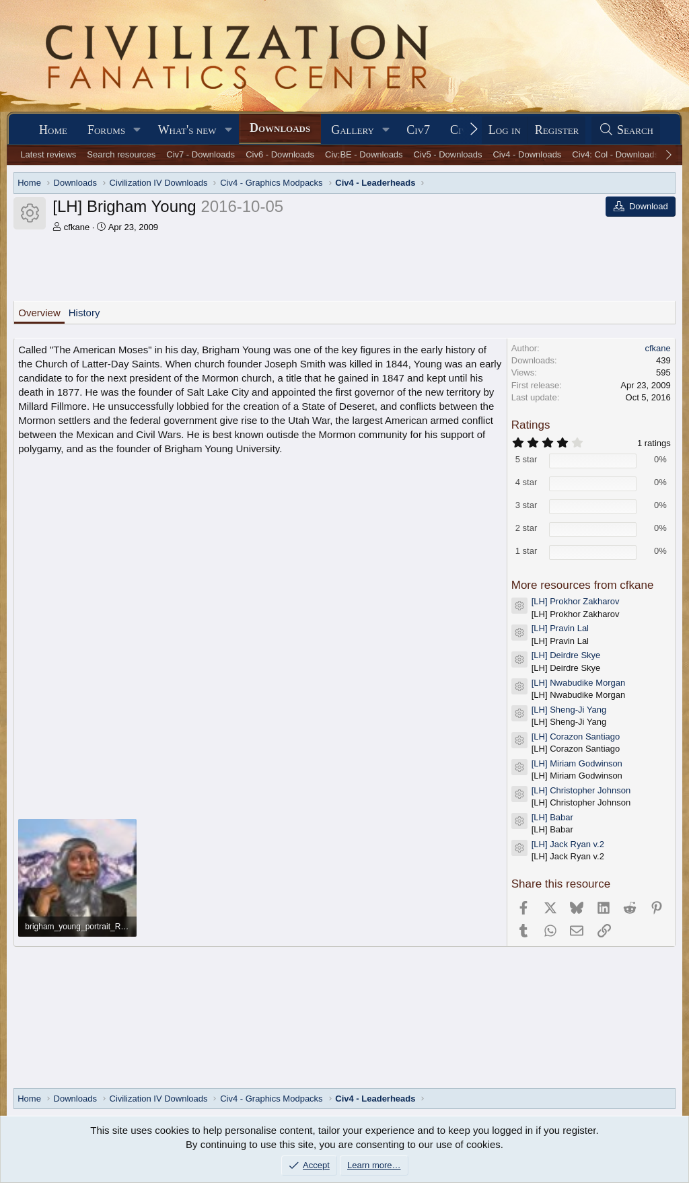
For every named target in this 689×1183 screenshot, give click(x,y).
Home (53, 130)
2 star (526, 528)
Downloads (280, 128)
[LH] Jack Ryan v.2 (568, 844)
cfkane (76, 227)
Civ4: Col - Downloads (615, 154)
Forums (106, 130)
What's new (187, 130)
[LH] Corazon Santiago (576, 736)
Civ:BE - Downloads (364, 154)
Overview (39, 312)
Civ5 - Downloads (448, 154)
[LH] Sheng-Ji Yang (569, 710)
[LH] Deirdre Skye (566, 655)
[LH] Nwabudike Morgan (578, 683)
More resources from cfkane (582, 585)
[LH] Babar (552, 817)
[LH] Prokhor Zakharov (576, 601)
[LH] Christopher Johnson (581, 790)
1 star (526, 551)
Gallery (352, 130)
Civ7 (418, 130)
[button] (137, 130)
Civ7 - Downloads (200, 154)
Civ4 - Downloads (527, 154)
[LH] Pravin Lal (560, 628)
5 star (526, 459)
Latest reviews (48, 154)
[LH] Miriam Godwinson (577, 763)
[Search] (625, 130)
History (84, 312)
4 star (526, 482)
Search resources (121, 154)
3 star (526, 505)
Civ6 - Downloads (280, 154)
